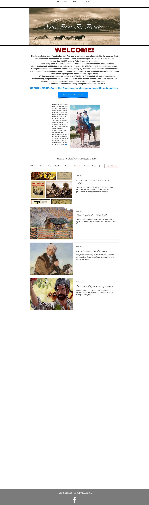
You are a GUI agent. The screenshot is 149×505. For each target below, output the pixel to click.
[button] (100, 166)
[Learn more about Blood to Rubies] (73, 94)
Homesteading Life (54, 166)
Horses (42, 166)
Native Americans (90, 166)
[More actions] (115, 176)
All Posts (33, 166)
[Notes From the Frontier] (74, 500)
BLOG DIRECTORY (64, 493)
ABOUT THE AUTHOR (83, 493)
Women (67, 166)
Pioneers (77, 166)
